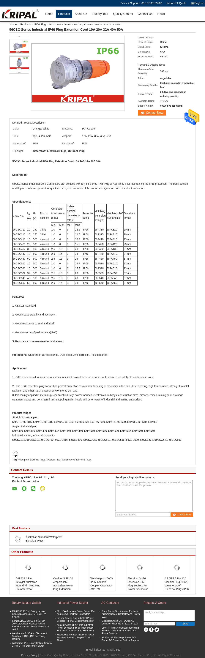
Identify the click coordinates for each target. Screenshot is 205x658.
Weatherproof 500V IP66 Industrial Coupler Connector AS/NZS (101, 584)
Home (49, 13)
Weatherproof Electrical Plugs (77, 459)
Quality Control (123, 13)
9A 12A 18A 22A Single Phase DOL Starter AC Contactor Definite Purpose (120, 639)
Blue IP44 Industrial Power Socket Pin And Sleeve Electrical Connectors (75, 612)
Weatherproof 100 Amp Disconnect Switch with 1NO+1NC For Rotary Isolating (29, 636)
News (161, 13)
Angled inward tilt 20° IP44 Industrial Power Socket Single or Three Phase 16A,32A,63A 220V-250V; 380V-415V (75, 628)
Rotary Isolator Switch (26, 602)
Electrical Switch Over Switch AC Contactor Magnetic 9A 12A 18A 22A (120, 622)
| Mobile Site (113, 649)
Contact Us (145, 13)
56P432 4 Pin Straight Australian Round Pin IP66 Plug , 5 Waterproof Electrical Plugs (28, 585)
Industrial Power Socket (72, 602)
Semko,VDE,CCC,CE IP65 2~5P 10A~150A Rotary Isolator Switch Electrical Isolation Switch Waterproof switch (30, 625)
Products (64, 13)
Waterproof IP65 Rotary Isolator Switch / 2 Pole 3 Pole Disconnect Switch (32, 644)
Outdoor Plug (53, 459)
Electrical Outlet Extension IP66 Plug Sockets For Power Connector (138, 584)
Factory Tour (100, 13)
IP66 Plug (40, 24)
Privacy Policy (29, 655)
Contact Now (154, 112)
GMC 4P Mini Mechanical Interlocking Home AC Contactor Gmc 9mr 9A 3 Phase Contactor (120, 631)
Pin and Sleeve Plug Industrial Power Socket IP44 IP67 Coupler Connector (75, 619)
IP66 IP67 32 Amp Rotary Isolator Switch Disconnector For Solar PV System (29, 614)
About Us (81, 13)
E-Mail (90, 649)
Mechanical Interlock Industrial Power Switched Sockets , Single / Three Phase (75, 637)
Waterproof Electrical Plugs (31, 459)
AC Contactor (110, 602)
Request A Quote (176, 3)
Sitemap (100, 649)
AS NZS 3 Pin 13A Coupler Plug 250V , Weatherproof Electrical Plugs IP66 (177, 584)
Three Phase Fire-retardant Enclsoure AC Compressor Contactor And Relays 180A (121, 614)
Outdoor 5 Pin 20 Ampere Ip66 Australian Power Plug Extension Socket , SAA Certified (63, 587)
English (199, 3)
